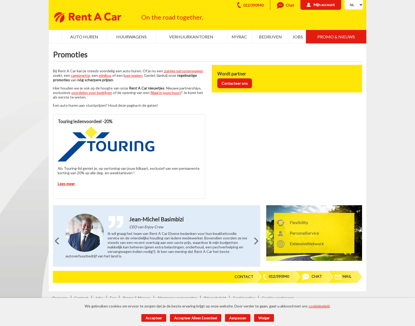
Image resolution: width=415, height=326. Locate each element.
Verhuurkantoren (191, 36)
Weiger (264, 318)
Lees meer (66, 183)
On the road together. (172, 17)
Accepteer (154, 318)
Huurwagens (131, 36)
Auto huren (84, 36)
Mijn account (324, 4)
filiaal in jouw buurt (165, 92)
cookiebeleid (319, 306)
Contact (243, 276)
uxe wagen (133, 75)
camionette (80, 75)
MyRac (239, 36)
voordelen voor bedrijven (91, 92)
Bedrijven (270, 36)
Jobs (297, 36)
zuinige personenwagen (183, 71)
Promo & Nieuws (336, 36)
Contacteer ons (235, 83)
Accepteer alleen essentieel (195, 318)
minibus (105, 75)
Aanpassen (237, 318)
